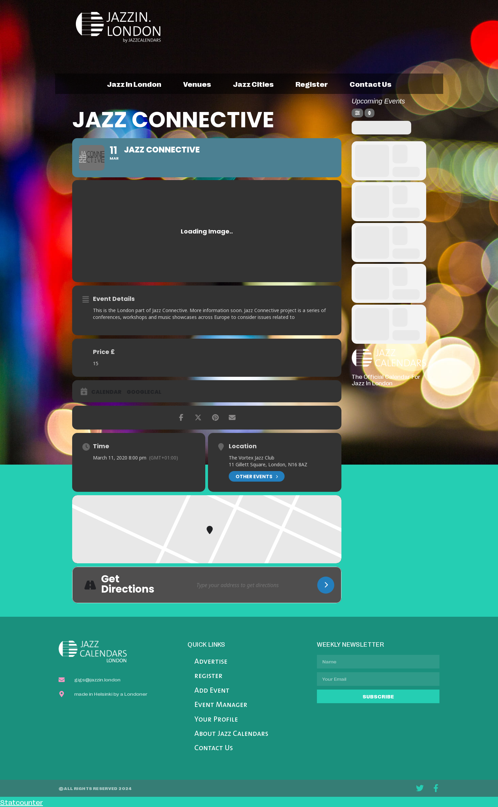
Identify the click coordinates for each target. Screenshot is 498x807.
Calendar (106, 392)
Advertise (210, 662)
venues (197, 84)
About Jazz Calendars (231, 734)
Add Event (211, 691)
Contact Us (213, 748)
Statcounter (21, 802)
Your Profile (216, 720)
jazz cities (253, 84)
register (311, 84)
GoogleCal (144, 392)
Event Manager (220, 705)
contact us (370, 84)
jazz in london (134, 84)
